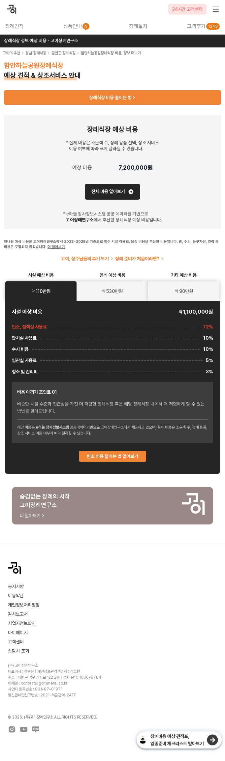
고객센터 (16, 641)
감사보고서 (18, 614)
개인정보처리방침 (24, 604)
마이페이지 (18, 632)
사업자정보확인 (22, 623)
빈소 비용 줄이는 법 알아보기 (112, 456)
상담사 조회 (18, 651)
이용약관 (16, 595)
